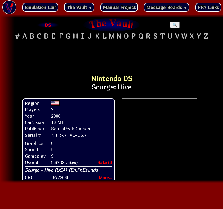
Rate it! (105, 162)
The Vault (79, 7)
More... (105, 177)
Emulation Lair (40, 7)
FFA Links (208, 7)
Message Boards (166, 7)
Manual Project (119, 7)
